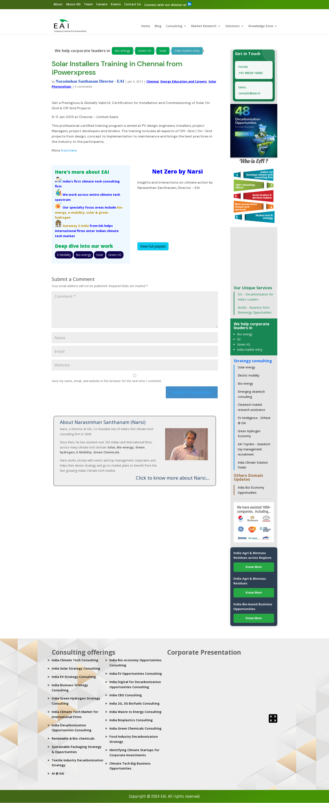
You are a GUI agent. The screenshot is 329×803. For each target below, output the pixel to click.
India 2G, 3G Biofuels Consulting (134, 703)
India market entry (187, 51)
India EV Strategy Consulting (74, 677)
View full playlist (153, 246)
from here (69, 150)
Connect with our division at (168, 4)
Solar (162, 51)
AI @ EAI (58, 773)
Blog (158, 26)
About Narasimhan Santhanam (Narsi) (102, 422)
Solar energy (246, 367)
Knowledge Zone (260, 26)
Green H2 (144, 51)
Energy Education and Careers (183, 82)
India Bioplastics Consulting (131, 720)
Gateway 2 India (76, 226)
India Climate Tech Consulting (75, 660)
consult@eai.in (249, 93)
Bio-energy (122, 51)
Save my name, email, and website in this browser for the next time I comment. (107, 381)
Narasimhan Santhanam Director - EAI (90, 81)
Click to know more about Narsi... (173, 477)
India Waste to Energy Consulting (135, 712)
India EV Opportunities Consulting (135, 674)
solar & (92, 212)
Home (145, 26)
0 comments (83, 87)
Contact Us (132, 4)
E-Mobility (64, 255)
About (58, 4)
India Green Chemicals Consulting (135, 728)
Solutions (232, 26)
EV (239, 339)
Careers (101, 4)
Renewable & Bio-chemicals (73, 738)
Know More (254, 567)
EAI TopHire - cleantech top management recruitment (254, 449)
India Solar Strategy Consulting (76, 668)
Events (116, 4)
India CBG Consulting (125, 695)
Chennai (152, 82)
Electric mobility (248, 376)
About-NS (73, 4)
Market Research (203, 26)
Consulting (174, 26)
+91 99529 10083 (250, 73)
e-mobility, (76, 212)
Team (88, 4)
